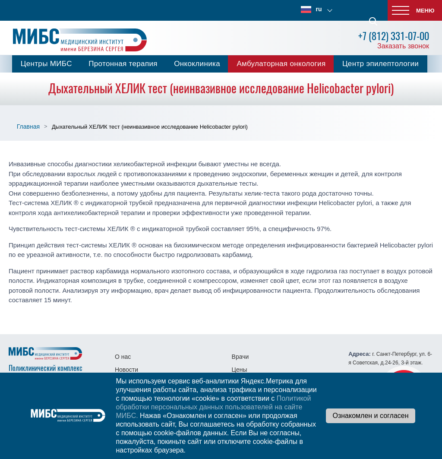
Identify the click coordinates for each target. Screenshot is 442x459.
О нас (123, 356)
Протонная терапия (123, 64)
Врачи (240, 356)
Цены (239, 369)
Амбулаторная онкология (281, 64)
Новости (126, 369)
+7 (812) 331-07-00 (393, 36)
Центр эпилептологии (380, 64)
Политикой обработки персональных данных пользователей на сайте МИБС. (213, 407)
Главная (28, 126)
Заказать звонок (403, 46)
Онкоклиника (197, 64)
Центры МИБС (46, 64)
